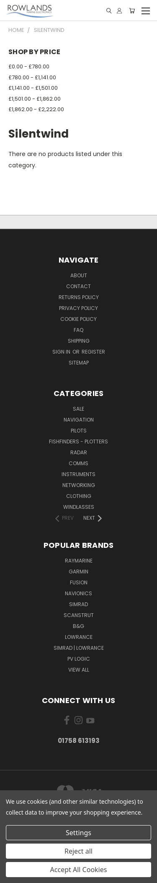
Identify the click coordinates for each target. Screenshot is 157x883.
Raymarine (79, 560)
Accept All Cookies (78, 869)
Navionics (78, 593)
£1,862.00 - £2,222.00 (36, 109)
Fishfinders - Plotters (78, 441)
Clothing (78, 496)
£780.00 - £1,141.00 (32, 77)
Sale (78, 408)
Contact (78, 286)
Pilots (79, 430)
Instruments (78, 474)
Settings (78, 832)
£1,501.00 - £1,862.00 (34, 99)
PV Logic (78, 658)
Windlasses (78, 507)
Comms (78, 463)
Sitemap (79, 362)
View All (78, 669)
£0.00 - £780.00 (28, 66)
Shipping (79, 340)
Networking (78, 485)
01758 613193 (79, 740)
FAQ (78, 329)
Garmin (78, 571)
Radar (78, 452)
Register (93, 351)
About (78, 275)
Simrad (78, 604)
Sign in (62, 351)
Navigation (79, 419)
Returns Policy (79, 297)
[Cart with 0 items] (132, 10)
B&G (78, 626)
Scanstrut (79, 615)
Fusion (79, 582)
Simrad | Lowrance (79, 647)
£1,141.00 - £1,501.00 (33, 88)
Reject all (78, 851)
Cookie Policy (78, 319)
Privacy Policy (78, 308)
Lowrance (79, 637)
